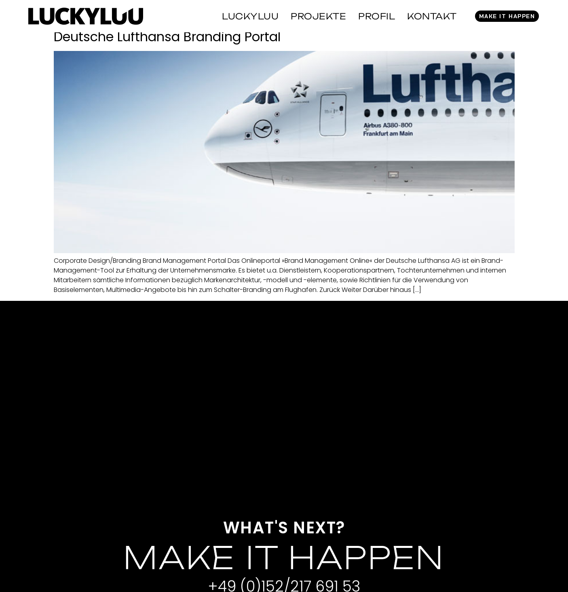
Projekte (318, 16)
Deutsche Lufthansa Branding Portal (167, 36)
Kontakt (432, 16)
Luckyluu (250, 16)
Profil (376, 16)
